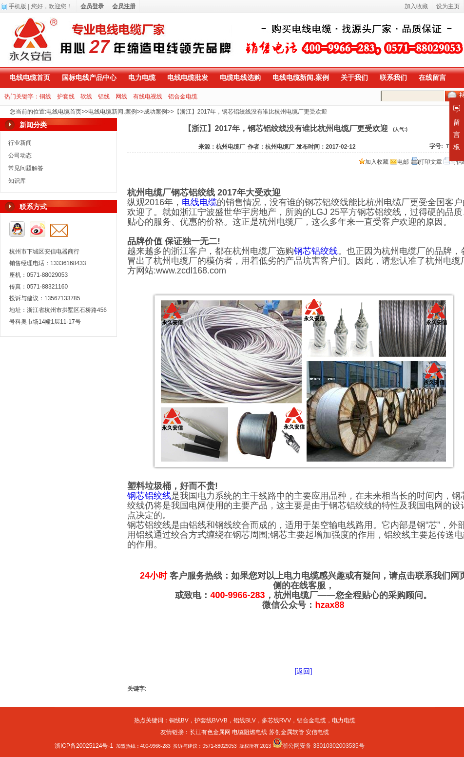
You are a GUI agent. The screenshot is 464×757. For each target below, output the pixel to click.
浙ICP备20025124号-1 (84, 745)
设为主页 (448, 6)
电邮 (399, 161)
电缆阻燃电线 (249, 732)
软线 (86, 96)
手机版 (17, 6)
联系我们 (393, 77)
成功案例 (155, 111)
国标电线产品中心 (89, 77)
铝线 (104, 96)
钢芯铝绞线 (316, 251)
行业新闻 (20, 142)
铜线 (45, 96)
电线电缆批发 (187, 77)
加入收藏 (373, 161)
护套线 (66, 96)
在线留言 (432, 77)
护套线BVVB (211, 720)
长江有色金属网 (210, 732)
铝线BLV (244, 720)
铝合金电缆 (182, 96)
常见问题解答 (25, 168)
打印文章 (426, 161)
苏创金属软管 (286, 732)
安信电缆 (317, 732)
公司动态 (20, 155)
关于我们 (354, 77)
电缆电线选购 (240, 77)
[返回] (303, 671)
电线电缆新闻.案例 (300, 77)
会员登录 (92, 6)
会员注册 (123, 6)
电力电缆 (141, 77)
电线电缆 (199, 202)
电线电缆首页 (29, 77)
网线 (121, 96)
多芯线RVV (276, 720)
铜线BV (179, 720)
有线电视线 (147, 96)
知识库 (17, 180)
